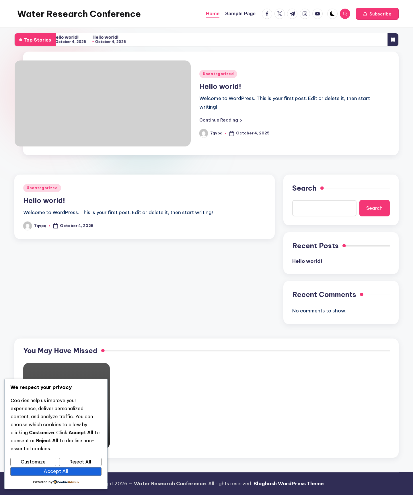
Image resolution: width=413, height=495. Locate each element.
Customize (33, 462)
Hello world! (66, 37)
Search (304, 188)
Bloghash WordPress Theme (289, 483)
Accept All (56, 471)
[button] (377, 14)
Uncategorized (218, 74)
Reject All (80, 462)
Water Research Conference (79, 13)
